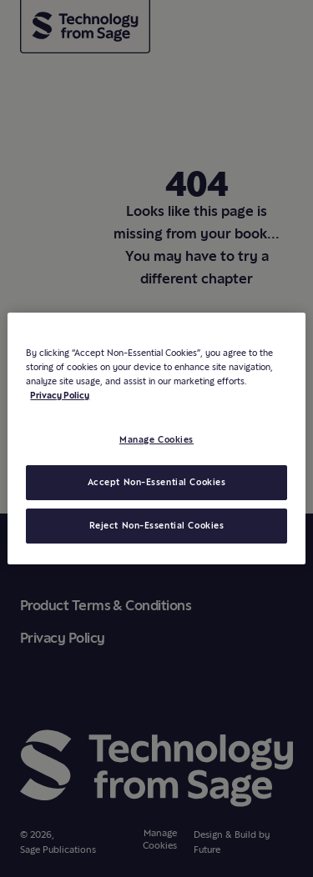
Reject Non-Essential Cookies (157, 525)
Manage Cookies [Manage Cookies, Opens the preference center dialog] (156, 439)
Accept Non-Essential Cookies (157, 482)
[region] (156, 438)
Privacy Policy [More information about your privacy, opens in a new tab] (59, 395)
